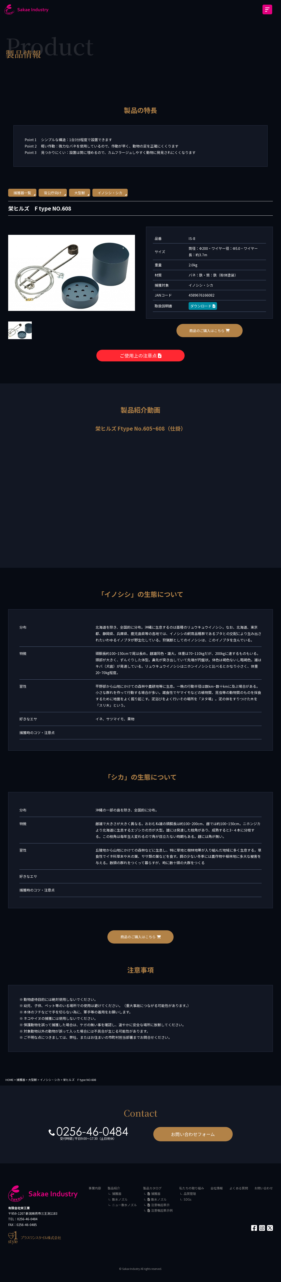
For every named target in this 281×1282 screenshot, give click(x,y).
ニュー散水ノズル (124, 1205)
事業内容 (95, 1188)
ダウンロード (202, 305)
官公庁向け (53, 192)
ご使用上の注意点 (140, 355)
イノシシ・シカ (110, 192)
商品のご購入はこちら (209, 330)
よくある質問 (238, 1188)
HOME (9, 1080)
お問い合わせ (263, 1188)
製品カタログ (152, 1188)
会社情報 (216, 1188)
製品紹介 (114, 1188)
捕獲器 (116, 1193)
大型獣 (79, 192)
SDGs (187, 1199)
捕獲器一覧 (22, 192)
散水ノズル (119, 1199)
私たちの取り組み (191, 1188)
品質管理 (190, 1193)
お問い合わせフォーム (193, 1134)
